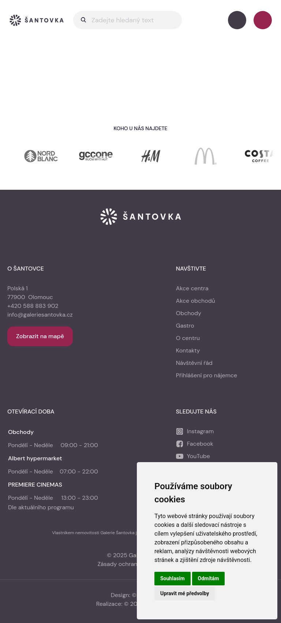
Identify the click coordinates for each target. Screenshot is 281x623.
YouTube (198, 456)
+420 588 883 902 (32, 306)
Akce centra (192, 288)
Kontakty (188, 350)
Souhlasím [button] (172, 578)
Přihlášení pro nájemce (206, 375)
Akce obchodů (195, 301)
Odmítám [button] (208, 578)
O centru (188, 338)
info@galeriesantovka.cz (40, 314)
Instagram (200, 431)
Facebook (200, 444)
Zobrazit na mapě (40, 336)
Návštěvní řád (194, 363)
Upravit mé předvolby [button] (184, 593)
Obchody (188, 313)
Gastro (185, 325)
